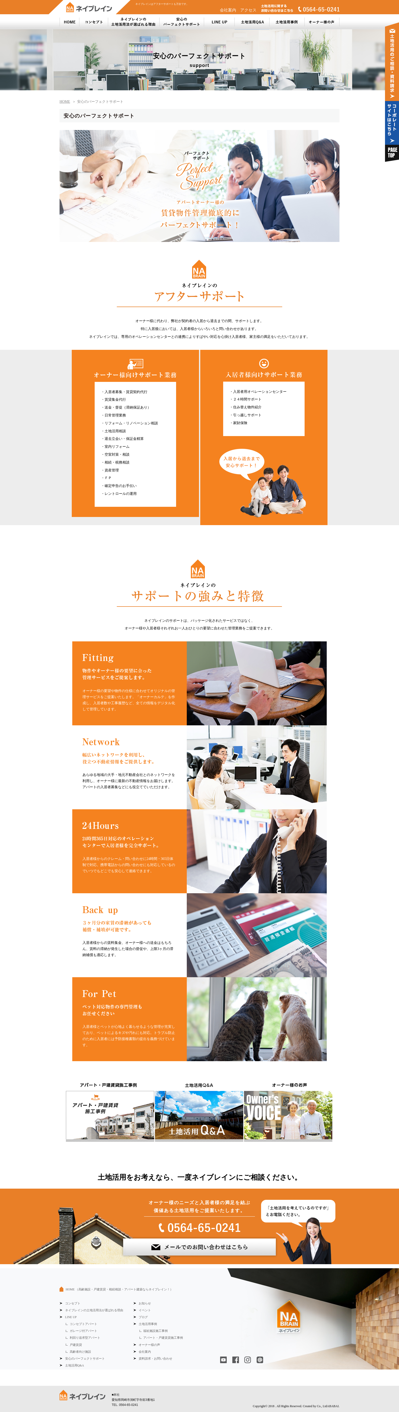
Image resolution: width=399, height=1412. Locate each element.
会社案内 (228, 10)
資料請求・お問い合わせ (155, 1358)
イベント (145, 1310)
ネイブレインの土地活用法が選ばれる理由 (94, 1310)
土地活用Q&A (74, 1365)
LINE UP (71, 1317)
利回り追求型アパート (85, 1337)
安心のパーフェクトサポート (85, 1358)
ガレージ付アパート (83, 1331)
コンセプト (72, 1303)
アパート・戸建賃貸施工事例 (163, 1337)
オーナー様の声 (149, 1345)
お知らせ (145, 1303)
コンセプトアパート (83, 1324)
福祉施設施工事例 (155, 1331)
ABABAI (333, 1406)
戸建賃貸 (76, 1345)
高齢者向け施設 (80, 1351)
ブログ (143, 1317)
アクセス (248, 10)
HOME (119, 1289)
